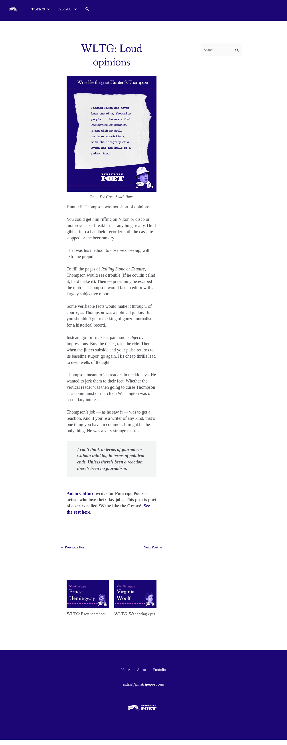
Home (128, 675)
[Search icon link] (87, 9)
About (141, 675)
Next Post (152, 547)
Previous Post (73, 547)
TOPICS (40, 9)
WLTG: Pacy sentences (78, 617)
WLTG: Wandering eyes (132, 617)
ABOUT (67, 9)
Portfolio (156, 675)
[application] (47, 9)
